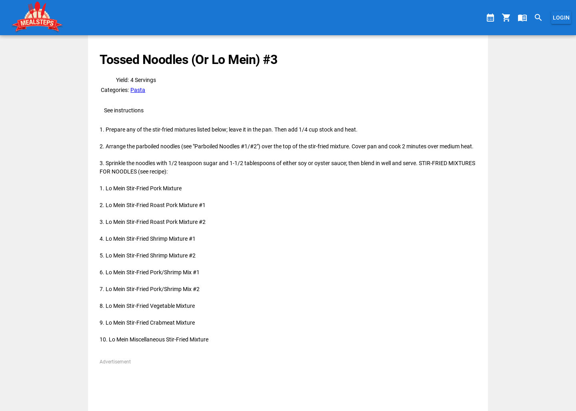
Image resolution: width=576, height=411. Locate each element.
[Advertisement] (288, 383)
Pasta (137, 90)
